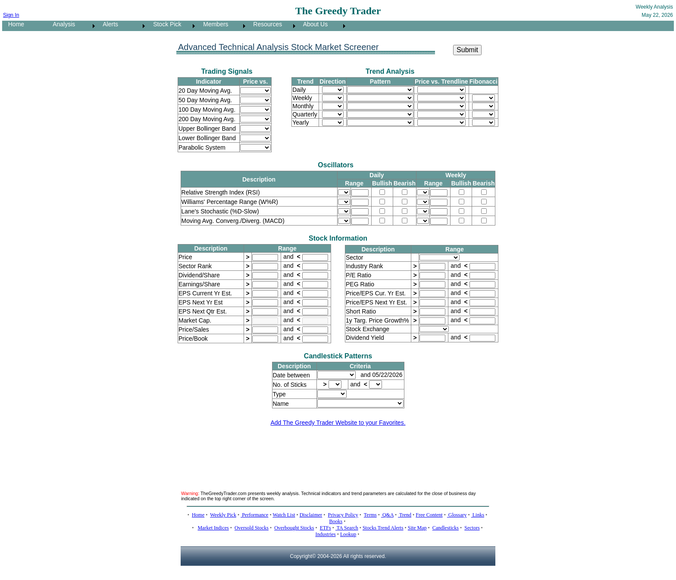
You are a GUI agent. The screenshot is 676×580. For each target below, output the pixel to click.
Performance (254, 515)
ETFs (325, 528)
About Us (313, 24)
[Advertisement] (338, 453)
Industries (325, 534)
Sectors (471, 528)
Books (336, 521)
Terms (370, 515)
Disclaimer (311, 515)
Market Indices (212, 528)
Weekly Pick (223, 515)
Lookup (348, 534)
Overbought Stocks (294, 528)
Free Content (429, 515)
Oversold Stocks (252, 528)
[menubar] (174, 26)
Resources (265, 24)
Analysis (61, 24)
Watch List (283, 515)
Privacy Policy (343, 515)
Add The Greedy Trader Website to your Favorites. (337, 422)
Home (13, 24)
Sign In (11, 15)
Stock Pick (164, 24)
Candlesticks (445, 528)
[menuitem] (24, 26)
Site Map (417, 528)
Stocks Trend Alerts (383, 528)
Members (213, 24)
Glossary (457, 515)
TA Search (346, 528)
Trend (404, 515)
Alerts (108, 24)
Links (477, 515)
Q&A (387, 515)
